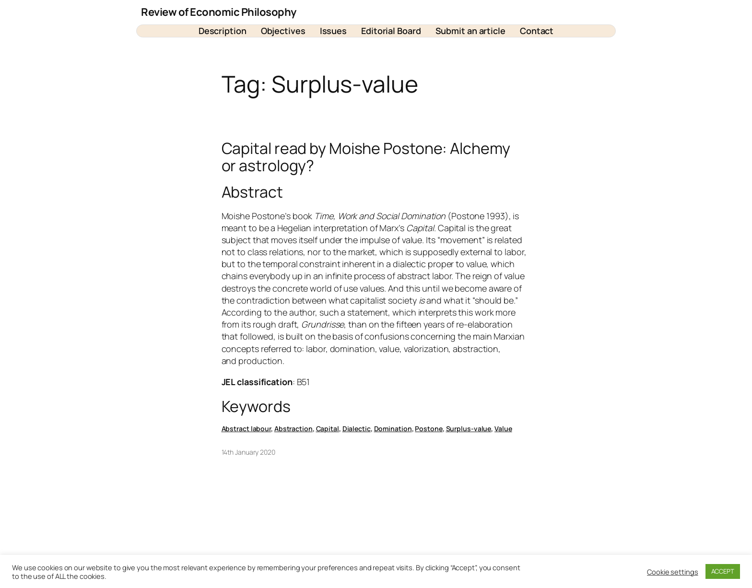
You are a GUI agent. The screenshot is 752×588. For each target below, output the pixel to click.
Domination (393, 428)
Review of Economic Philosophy (218, 12)
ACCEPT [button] (722, 571)
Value (503, 428)
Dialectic (356, 428)
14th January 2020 (248, 452)
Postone (428, 428)
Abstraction (293, 428)
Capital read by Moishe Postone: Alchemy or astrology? (366, 157)
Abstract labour (246, 428)
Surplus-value (469, 428)
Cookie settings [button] (672, 571)
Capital (327, 428)
